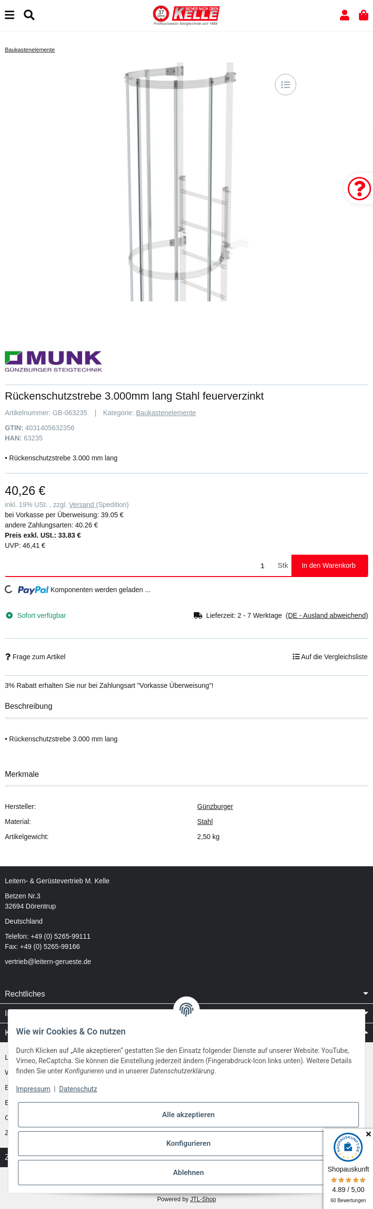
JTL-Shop (203, 1199)
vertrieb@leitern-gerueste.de (48, 961)
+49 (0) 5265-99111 (60, 936)
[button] (344, 15)
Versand (82, 504)
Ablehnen (188, 1172)
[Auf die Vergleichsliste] (285, 84)
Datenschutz (78, 1089)
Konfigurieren (188, 1143)
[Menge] (139, 566)
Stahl (205, 821)
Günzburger (215, 806)
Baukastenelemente (166, 413)
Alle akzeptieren (188, 1114)
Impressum (33, 1089)
